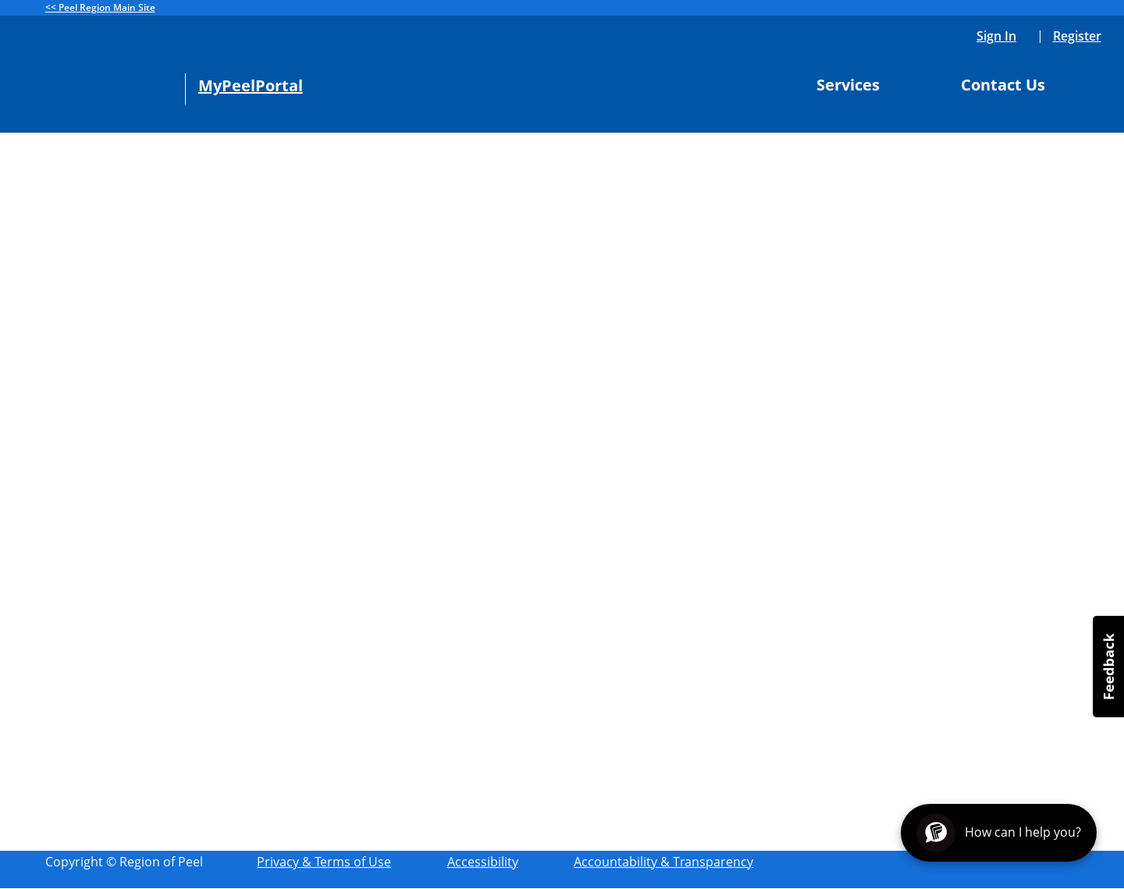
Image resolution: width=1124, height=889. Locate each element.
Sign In (996, 35)
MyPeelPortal (250, 85)
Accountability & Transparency (663, 861)
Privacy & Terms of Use (324, 861)
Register (1077, 35)
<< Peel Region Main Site (100, 7)
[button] (1108, 666)
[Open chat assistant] (999, 833)
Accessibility (482, 861)
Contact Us (1009, 85)
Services (854, 85)
